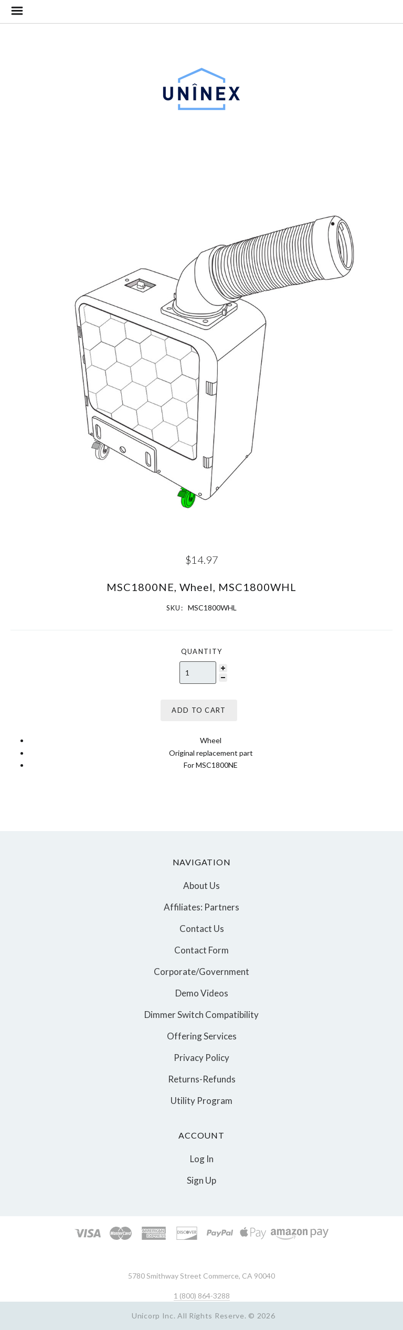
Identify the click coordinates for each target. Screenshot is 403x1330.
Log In (202, 1158)
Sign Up (201, 1180)
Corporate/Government (201, 971)
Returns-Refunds (202, 1079)
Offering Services (202, 1036)
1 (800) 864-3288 (202, 1295)
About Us (201, 885)
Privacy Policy (201, 1057)
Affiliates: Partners (201, 907)
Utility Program (201, 1100)
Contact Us (201, 928)
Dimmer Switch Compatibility (201, 1014)
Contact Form (201, 950)
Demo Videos (201, 993)
